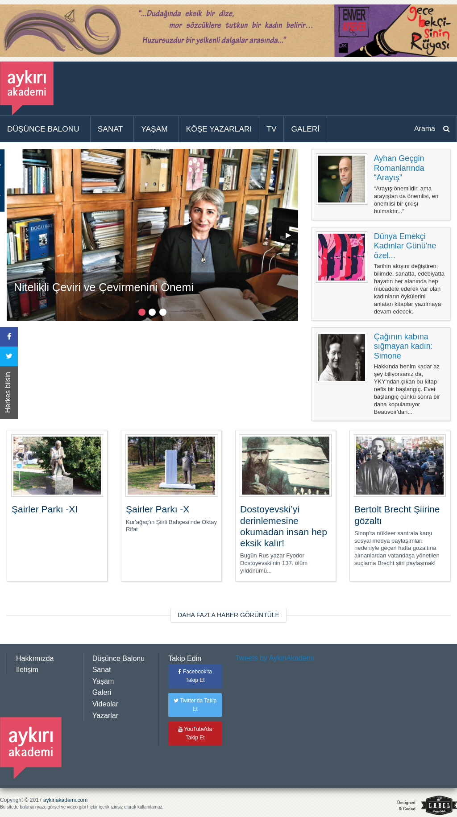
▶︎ (292, 238)
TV (271, 128)
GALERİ (305, 128)
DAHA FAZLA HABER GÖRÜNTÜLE (228, 615)
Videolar (105, 704)
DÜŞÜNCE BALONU (43, 128)
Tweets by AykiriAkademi (274, 658)
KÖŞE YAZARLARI (219, 128)
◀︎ (20, 238)
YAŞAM (154, 128)
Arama (424, 128)
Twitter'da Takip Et (195, 704)
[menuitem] (45, 129)
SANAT (110, 128)
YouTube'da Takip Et (195, 733)
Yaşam (103, 681)
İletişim (27, 669)
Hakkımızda (35, 658)
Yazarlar (105, 715)
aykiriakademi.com (65, 800)
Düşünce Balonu (118, 658)
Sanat (101, 669)
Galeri (102, 692)
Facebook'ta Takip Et (195, 675)
